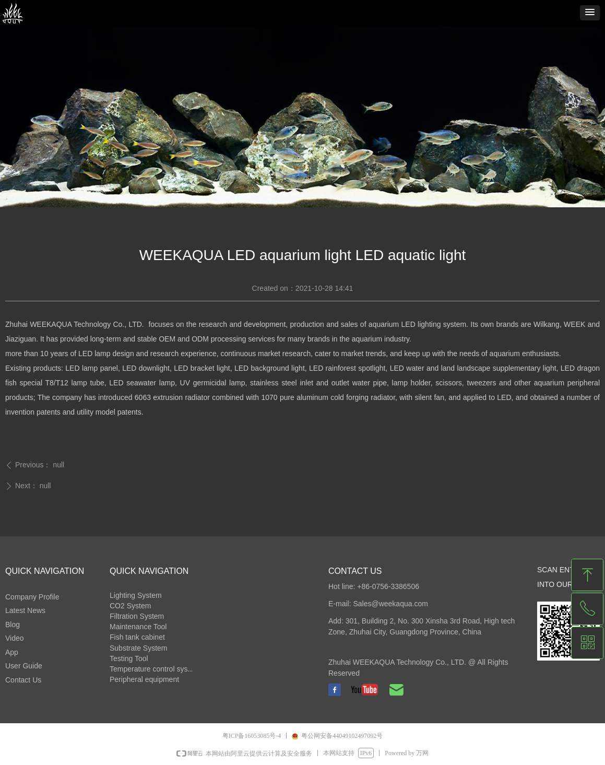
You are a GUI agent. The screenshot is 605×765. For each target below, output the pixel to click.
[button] (590, 12)
